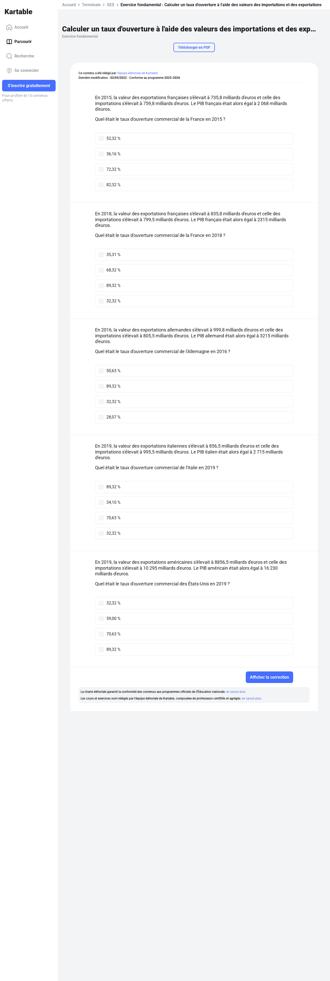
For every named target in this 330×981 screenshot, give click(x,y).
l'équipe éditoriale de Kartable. (137, 73)
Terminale (91, 4)
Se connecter (22, 70)
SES (110, 4)
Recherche (20, 56)
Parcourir (19, 42)
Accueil (17, 27)
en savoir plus (236, 692)
